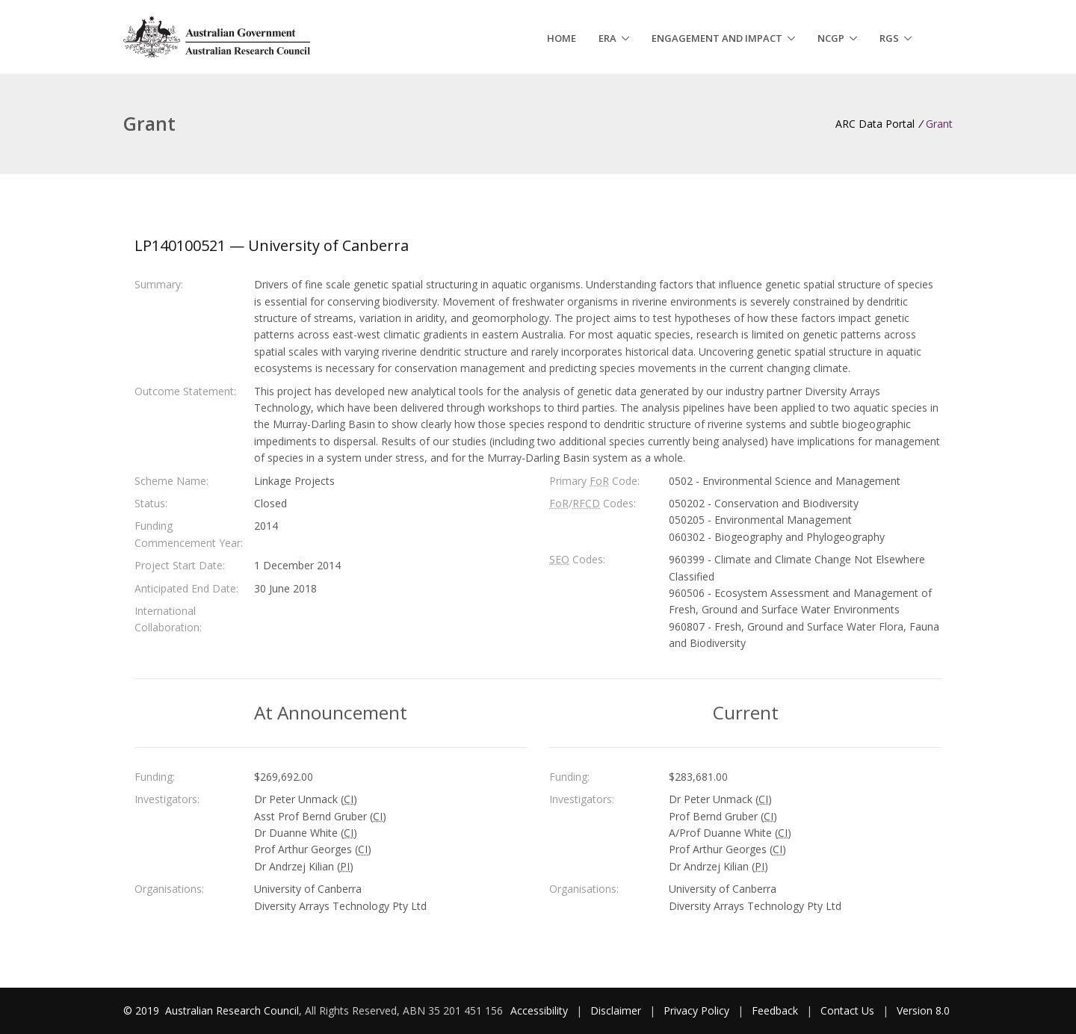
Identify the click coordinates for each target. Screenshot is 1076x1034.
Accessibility (539, 1010)
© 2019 (142, 1010)
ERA (607, 38)
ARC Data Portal (875, 124)
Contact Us (847, 1010)
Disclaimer (615, 1010)
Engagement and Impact (717, 38)
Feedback (775, 1010)
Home (561, 38)
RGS (889, 38)
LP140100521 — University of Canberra (271, 245)
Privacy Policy (696, 1010)
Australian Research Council (232, 1010)
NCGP (830, 38)
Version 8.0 (923, 1010)
